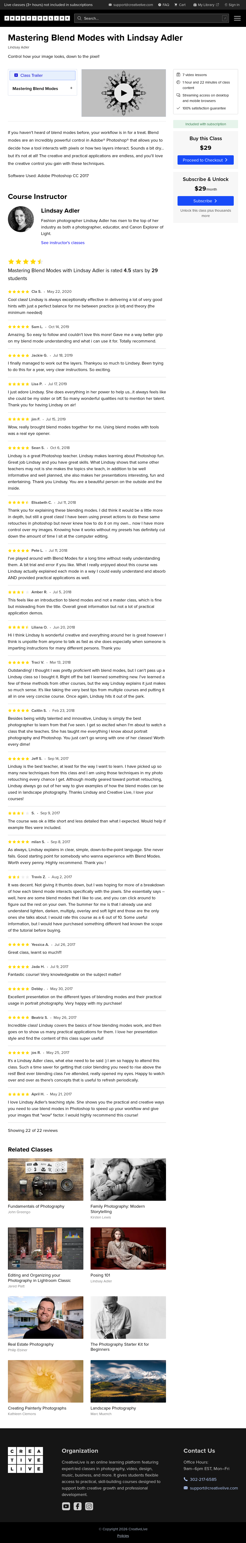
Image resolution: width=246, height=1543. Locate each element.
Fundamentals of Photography (36, 1206)
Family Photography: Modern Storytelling (118, 1208)
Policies (123, 1535)
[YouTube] (66, 1506)
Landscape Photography (113, 1408)
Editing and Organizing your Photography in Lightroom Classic (39, 1277)
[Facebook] (77, 1506)
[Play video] (124, 93)
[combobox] (151, 18)
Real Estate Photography (31, 1344)
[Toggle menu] (237, 18)
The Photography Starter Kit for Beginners (120, 1346)
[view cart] (181, 4)
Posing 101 (100, 1275)
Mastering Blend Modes (35, 88)
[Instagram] (89, 1506)
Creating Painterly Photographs (37, 1408)
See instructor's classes (63, 243)
